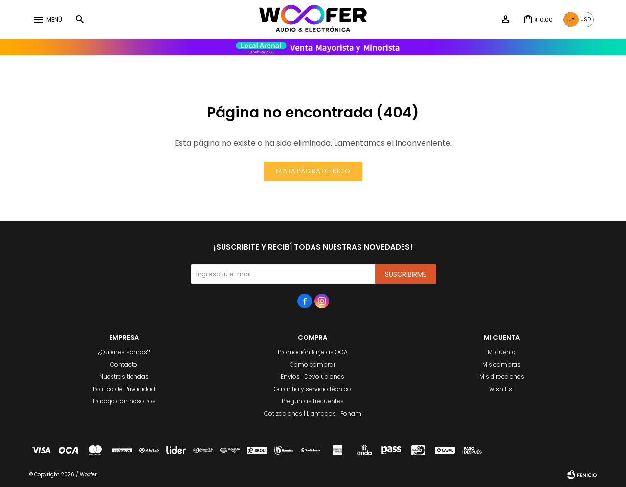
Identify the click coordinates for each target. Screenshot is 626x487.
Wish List (501, 389)
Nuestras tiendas (124, 376)
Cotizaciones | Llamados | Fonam (312, 413)
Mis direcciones (501, 376)
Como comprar (312, 364)
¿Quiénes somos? (124, 352)
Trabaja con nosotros (124, 401)
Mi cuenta (502, 352)
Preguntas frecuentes (313, 401)
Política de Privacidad (124, 389)
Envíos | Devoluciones (312, 376)
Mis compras (501, 364)
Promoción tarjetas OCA (313, 352)
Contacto (123, 364)
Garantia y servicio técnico (312, 389)
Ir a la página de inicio (313, 171)
